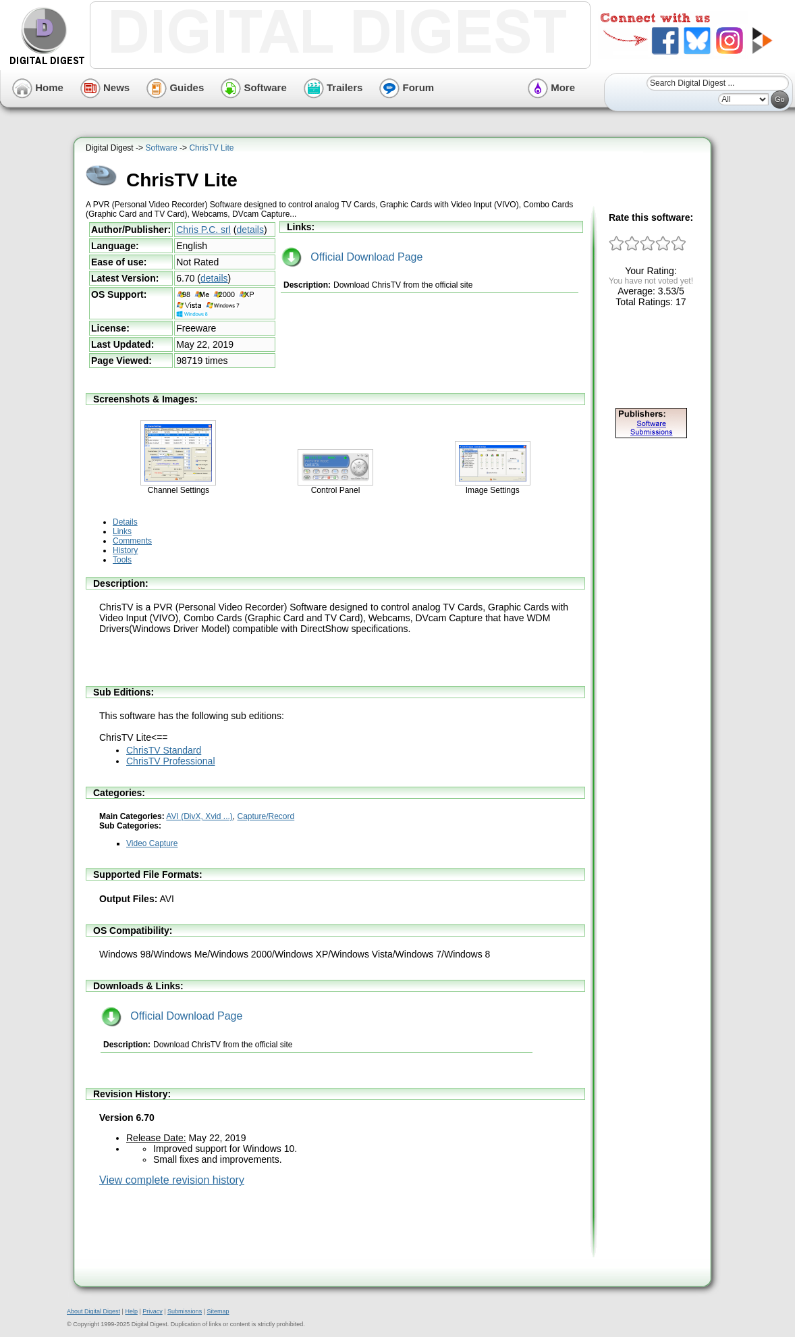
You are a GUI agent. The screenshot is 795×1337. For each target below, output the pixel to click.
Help (131, 1311)
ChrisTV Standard (163, 750)
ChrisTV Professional (170, 761)
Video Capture (152, 843)
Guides (175, 87)
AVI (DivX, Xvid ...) (199, 816)
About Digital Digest (93, 1311)
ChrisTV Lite (211, 148)
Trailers (333, 87)
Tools (122, 560)
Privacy (152, 1311)
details (249, 229)
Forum (406, 87)
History (125, 550)
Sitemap (218, 1311)
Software (254, 87)
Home (37, 87)
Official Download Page (351, 257)
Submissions (184, 1311)
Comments (132, 541)
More (551, 87)
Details (125, 522)
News (105, 87)
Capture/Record (266, 816)
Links (122, 531)
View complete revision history (171, 1180)
